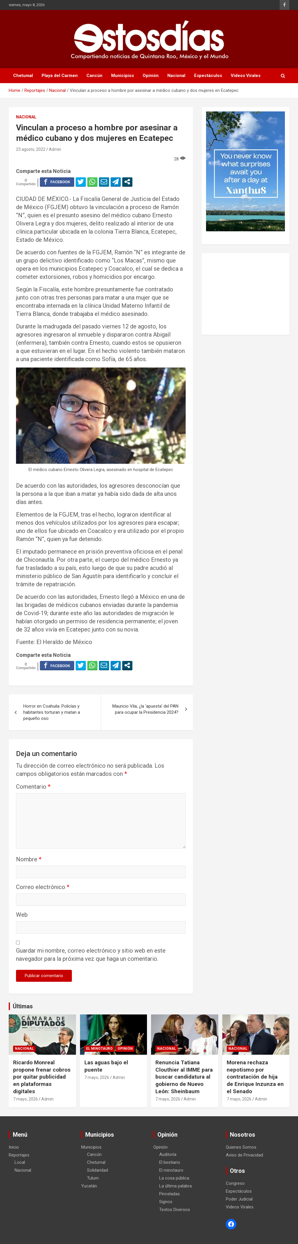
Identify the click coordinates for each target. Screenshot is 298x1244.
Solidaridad (97, 1170)
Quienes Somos (241, 1147)
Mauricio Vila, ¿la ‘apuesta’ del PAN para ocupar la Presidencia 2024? (145, 709)
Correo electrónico (42, 886)
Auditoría (167, 1154)
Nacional (176, 75)
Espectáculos (208, 75)
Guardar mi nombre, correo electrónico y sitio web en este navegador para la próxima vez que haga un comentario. (91, 954)
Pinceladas (169, 1193)
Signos (165, 1201)
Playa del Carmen (60, 75)
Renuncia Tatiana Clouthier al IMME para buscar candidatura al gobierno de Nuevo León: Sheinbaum (184, 1077)
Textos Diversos (174, 1209)
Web (22, 914)
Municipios (122, 75)
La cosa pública (174, 1178)
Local (20, 1162)
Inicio (14, 1147)
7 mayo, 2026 (25, 1099)
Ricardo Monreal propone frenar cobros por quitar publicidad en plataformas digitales (41, 1077)
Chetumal (23, 75)
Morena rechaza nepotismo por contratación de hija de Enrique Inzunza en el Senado (255, 1077)
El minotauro (99, 1049)
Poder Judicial (239, 1199)
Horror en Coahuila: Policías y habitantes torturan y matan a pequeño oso (51, 712)
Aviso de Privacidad (244, 1155)
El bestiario (169, 1162)
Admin (55, 149)
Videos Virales (245, 75)
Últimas (23, 1006)
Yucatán (89, 1186)
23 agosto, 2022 (30, 149)
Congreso (235, 1183)
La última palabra (175, 1186)
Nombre (28, 859)
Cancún (94, 75)
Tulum (93, 1178)
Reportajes (19, 1155)
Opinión (151, 75)
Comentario (33, 786)
